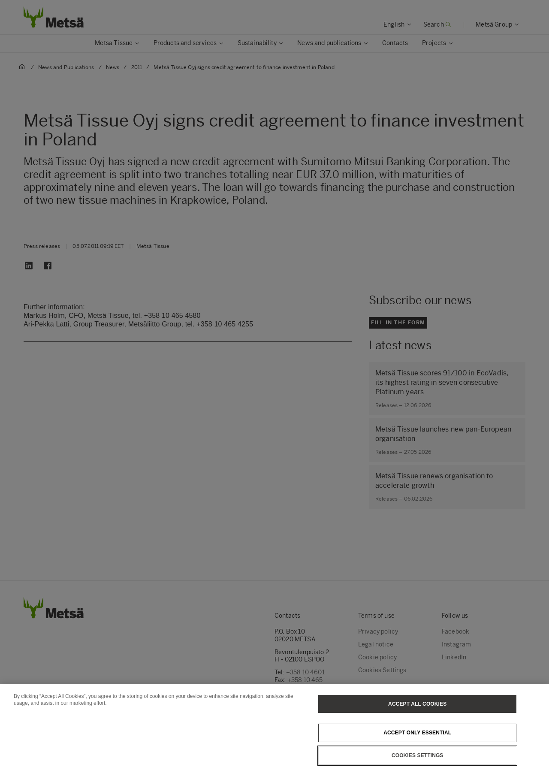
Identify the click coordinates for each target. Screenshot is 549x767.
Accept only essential (417, 750)
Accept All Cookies (417, 721)
